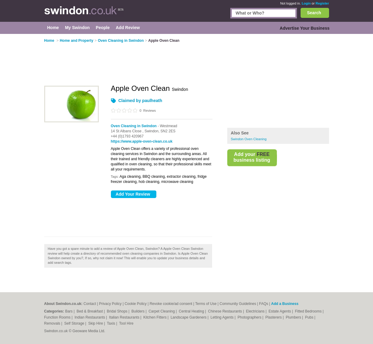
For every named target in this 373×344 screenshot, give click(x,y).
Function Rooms (58, 317)
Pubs (310, 317)
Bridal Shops (117, 311)
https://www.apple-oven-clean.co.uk (142, 141)
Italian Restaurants (124, 317)
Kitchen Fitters (155, 317)
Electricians (256, 311)
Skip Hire (96, 323)
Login (306, 3)
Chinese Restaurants (225, 311)
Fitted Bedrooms (308, 311)
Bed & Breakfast (90, 311)
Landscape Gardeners (189, 317)
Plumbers (294, 317)
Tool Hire (126, 323)
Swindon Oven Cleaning (249, 139)
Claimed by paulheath (140, 100)
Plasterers (274, 317)
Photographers (250, 317)
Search (314, 12)
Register (322, 3)
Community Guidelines (237, 304)
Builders (139, 311)
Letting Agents (223, 317)
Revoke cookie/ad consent (171, 304)
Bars (69, 311)
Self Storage (74, 323)
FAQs (263, 304)
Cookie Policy (136, 304)
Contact (90, 304)
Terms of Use (206, 304)
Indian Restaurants (90, 317)
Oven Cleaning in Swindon (134, 126)
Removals (53, 323)
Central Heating (192, 311)
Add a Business (284, 304)
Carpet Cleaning (162, 311)
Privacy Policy (110, 304)
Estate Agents (280, 311)
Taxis (111, 323)
